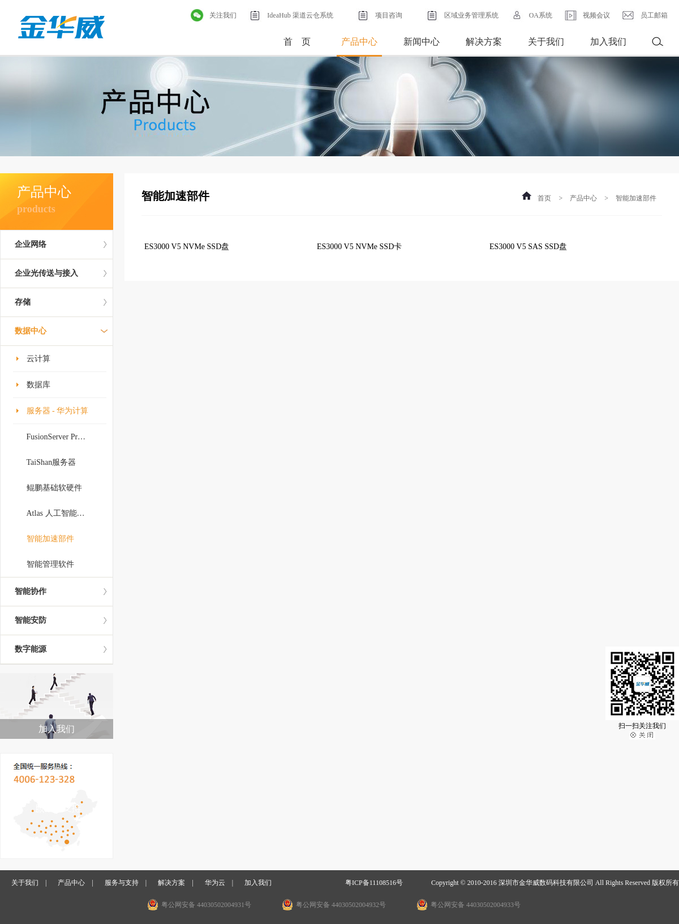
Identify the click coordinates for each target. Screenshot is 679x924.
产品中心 (359, 41)
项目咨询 (379, 15)
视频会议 (587, 15)
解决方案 (484, 41)
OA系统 (531, 15)
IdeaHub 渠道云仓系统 (290, 15)
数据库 (38, 384)
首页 (544, 198)
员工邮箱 (644, 15)
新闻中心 (421, 41)
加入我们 (608, 41)
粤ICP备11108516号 (374, 883)
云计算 (38, 358)
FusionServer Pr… (56, 437)
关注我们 (213, 15)
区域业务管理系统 (461, 15)
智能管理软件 (50, 564)
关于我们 (546, 41)
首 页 (297, 41)
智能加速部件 (50, 538)
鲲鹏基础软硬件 (54, 488)
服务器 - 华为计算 (58, 411)
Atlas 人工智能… (56, 513)
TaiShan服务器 (51, 462)
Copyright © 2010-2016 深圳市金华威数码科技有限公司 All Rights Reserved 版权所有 (555, 883)
